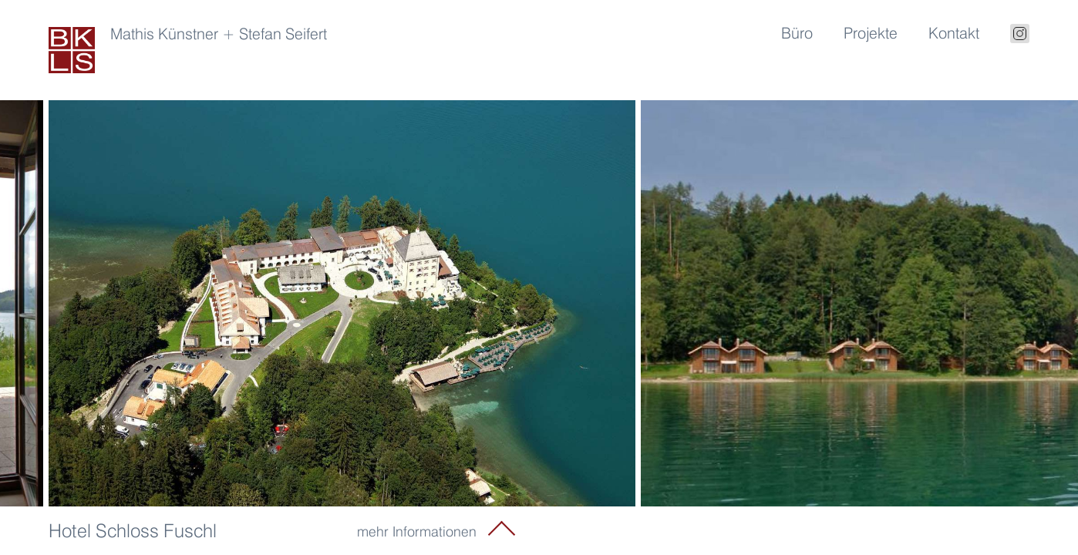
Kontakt (953, 33)
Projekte (871, 33)
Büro (797, 33)
